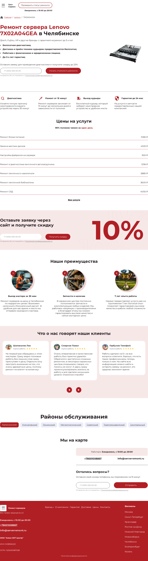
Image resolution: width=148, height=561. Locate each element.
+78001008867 (68, 4)
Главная (7, 17)
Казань (128, 551)
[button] (69, 390)
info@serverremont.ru (131, 458)
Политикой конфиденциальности (38, 75)
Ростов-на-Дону (133, 527)
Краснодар (130, 522)
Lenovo (17, 17)
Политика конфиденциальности (74, 556)
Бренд (52, 10)
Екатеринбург (132, 546)
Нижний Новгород (135, 532)
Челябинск (131, 542)
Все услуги (74, 200)
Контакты (83, 10)
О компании (64, 10)
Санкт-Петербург (134, 517)
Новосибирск (132, 537)
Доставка (86, 507)
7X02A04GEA (29, 17)
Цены (75, 10)
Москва (129, 512)
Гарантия (75, 507)
